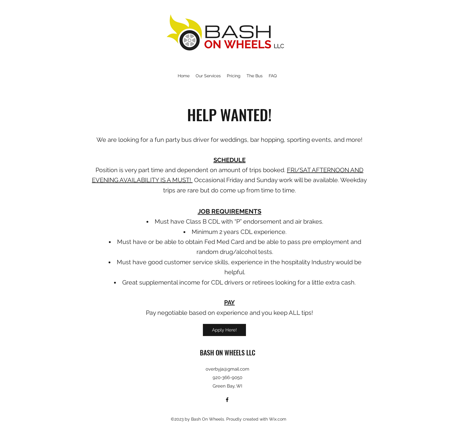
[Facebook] (227, 400)
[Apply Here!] (224, 330)
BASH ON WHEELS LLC (227, 352)
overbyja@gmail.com (227, 369)
